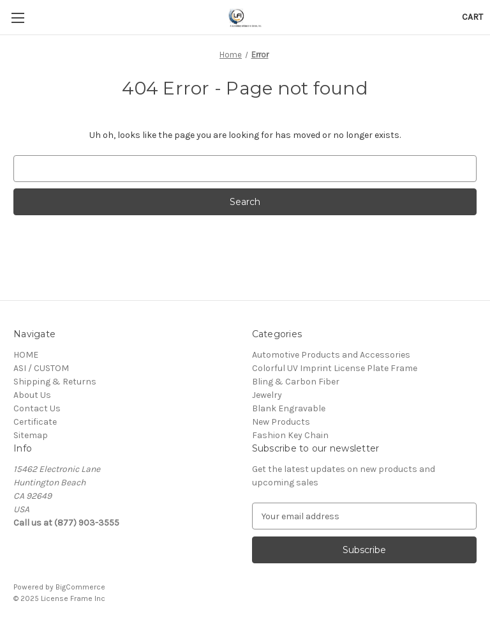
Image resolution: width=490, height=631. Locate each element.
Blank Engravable (288, 408)
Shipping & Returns (54, 381)
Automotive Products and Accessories (331, 354)
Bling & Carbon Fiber (295, 381)
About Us (32, 395)
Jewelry (267, 395)
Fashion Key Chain (290, 435)
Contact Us (37, 408)
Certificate (35, 421)
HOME (25, 354)
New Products (281, 421)
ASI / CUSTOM (41, 368)
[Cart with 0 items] (472, 17)
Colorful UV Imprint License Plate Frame (334, 368)
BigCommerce (80, 586)
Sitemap (30, 435)
